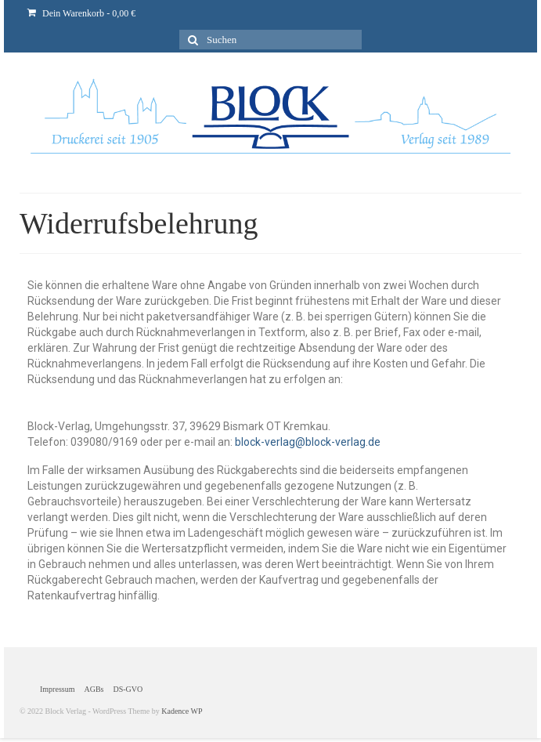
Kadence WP (181, 711)
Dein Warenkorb (81, 13)
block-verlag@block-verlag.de (308, 442)
